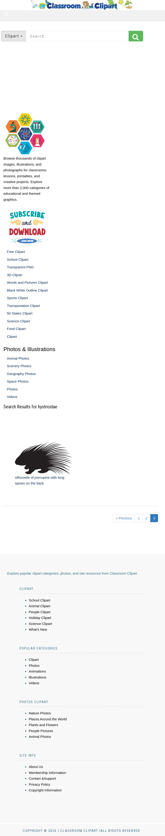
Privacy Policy (39, 784)
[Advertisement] (82, 77)
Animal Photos (18, 358)
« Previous (124, 518)
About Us (36, 767)
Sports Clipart (17, 298)
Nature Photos (40, 713)
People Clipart (39, 612)
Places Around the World (48, 719)
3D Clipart (14, 275)
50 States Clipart (19, 313)
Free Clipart (16, 252)
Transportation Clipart (23, 306)
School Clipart (17, 259)
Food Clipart (16, 329)
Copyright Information (45, 790)
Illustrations (37, 677)
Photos (12, 389)
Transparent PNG (20, 267)
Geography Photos (21, 374)
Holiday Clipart (40, 618)
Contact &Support (42, 778)
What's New (38, 629)
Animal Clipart (39, 606)
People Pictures (41, 731)
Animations (37, 671)
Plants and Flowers (43, 725)
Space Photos (17, 381)
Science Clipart (18, 321)
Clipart (12, 336)
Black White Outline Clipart (27, 290)
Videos (12, 397)
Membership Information (47, 773)
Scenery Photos (19, 366)
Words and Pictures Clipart (27, 282)
